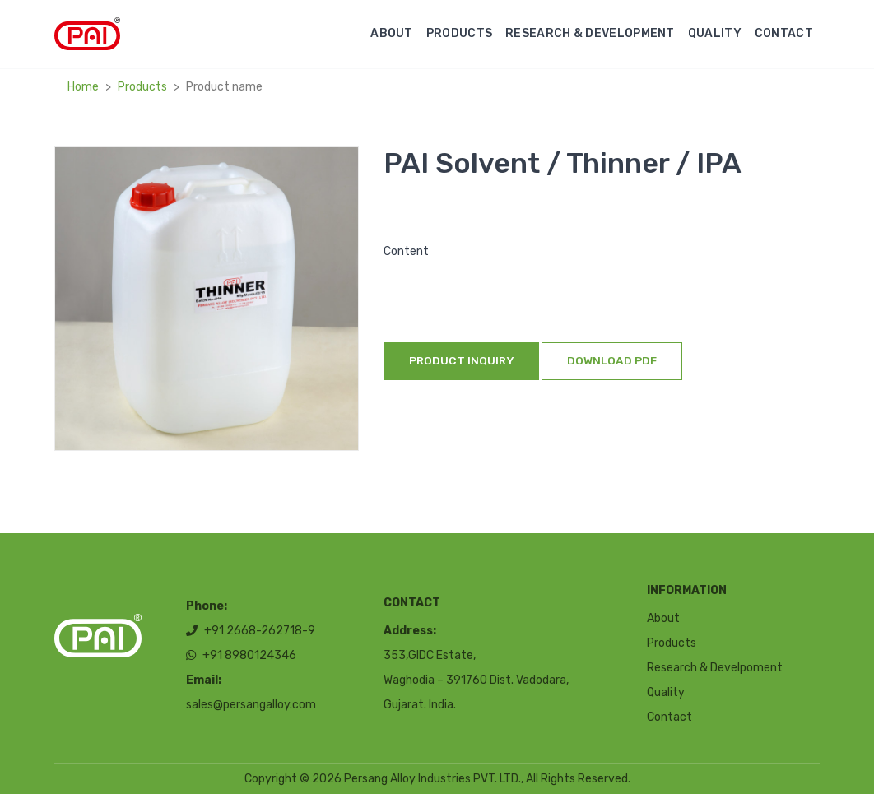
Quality (715, 33)
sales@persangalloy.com (251, 706)
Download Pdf (612, 360)
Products (459, 33)
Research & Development (590, 33)
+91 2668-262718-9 (250, 631)
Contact (784, 33)
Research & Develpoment (715, 668)
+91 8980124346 (241, 656)
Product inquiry (461, 360)
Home (83, 87)
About (391, 33)
